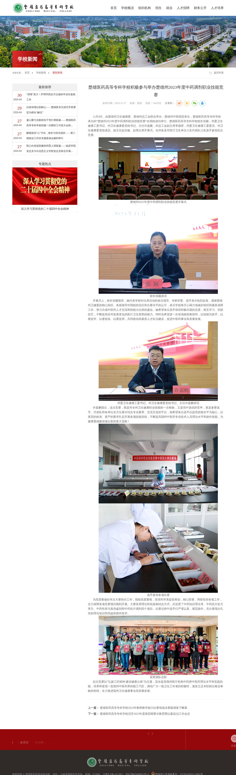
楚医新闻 (57, 72)
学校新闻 (27, 59)
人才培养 (217, 8)
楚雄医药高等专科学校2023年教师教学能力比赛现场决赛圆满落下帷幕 (143, 707)
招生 (158, 8)
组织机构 (144, 8)
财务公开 (200, 8)
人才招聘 (183, 8)
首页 (113, 8)
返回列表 (219, 72)
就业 (169, 8)
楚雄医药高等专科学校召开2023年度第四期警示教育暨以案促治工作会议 (145, 713)
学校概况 (127, 8)
